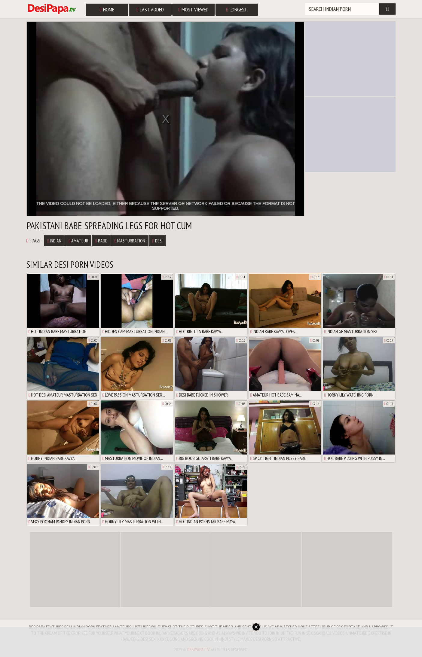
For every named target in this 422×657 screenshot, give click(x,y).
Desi (157, 241)
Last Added (150, 9)
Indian (54, 241)
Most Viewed (194, 9)
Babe (101, 241)
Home (107, 9)
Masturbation (130, 241)
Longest (236, 9)
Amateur (78, 241)
